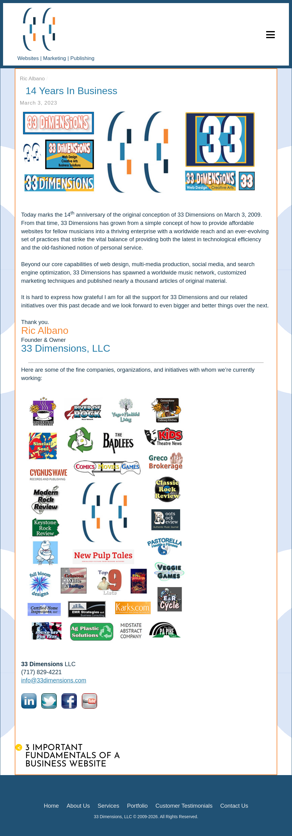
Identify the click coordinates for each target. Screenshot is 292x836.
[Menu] (270, 34)
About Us (78, 805)
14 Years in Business (71, 90)
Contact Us (234, 805)
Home (51, 805)
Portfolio (137, 805)
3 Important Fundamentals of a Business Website (67, 756)
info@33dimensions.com (53, 680)
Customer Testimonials (184, 805)
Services (108, 805)
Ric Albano (32, 79)
